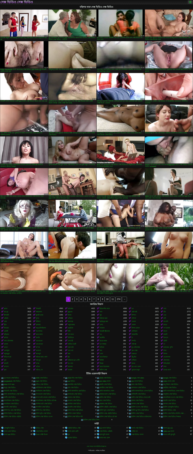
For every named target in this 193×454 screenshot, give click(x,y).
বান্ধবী (165, 334)
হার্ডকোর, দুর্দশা (168, 347)
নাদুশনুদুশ (7, 354)
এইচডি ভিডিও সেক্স (74, 428)
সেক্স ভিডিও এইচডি (106, 431)
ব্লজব (5, 308)
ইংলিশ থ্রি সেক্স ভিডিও (43, 410)
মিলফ (69, 315)
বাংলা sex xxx (168, 428)
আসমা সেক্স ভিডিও (137, 404)
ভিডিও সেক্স (40, 428)
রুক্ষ (69, 354)
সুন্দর (37, 318)
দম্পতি (133, 341)
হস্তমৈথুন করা (104, 321)
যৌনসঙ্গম (166, 360)
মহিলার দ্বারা (103, 318)
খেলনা (133, 321)
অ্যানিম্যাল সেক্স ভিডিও (43, 391)
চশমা (164, 350)
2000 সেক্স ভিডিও (42, 378)
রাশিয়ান (133, 360)
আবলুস (38, 354)
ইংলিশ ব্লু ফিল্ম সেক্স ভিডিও (140, 410)
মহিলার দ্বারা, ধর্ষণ (41, 357)
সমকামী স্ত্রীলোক (105, 331)
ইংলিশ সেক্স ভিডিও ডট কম (108, 416)
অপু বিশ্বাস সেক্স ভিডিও (170, 384)
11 (113, 299)
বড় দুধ (6, 312)
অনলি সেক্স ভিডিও (106, 384)
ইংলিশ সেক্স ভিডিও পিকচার (172, 416)
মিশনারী (6, 315)
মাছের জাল (167, 370)
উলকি (38, 337)
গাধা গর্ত (70, 350)
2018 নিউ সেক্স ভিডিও (75, 378)
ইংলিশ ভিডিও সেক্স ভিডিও (12, 413)
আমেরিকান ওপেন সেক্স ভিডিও (173, 397)
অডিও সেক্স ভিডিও (42, 384)
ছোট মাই (134, 312)
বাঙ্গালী (6, 363)
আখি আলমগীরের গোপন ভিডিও (142, 391)
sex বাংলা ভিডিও (137, 381)
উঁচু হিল (133, 357)
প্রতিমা (38, 366)
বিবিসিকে (71, 337)
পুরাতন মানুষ (135, 370)
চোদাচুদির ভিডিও (9, 428)
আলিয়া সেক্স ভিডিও (74, 404)
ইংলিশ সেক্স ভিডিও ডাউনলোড (141, 416)
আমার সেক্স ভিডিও (74, 397)
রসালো (6, 366)
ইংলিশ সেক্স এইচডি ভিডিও (108, 413)
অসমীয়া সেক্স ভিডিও (106, 388)
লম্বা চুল (38, 360)
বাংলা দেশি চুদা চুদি (169, 434)
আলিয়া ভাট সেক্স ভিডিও (44, 404)
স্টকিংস (38, 321)
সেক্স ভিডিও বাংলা (42, 431)
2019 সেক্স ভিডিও (105, 378)
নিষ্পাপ (133, 315)
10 (107, 299)
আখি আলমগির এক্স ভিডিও (77, 391)
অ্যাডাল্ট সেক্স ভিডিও (10, 391)
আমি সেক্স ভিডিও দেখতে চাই (140, 397)
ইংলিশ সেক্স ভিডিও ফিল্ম (91, 420)
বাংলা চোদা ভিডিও (10, 431)
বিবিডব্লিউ (166, 363)
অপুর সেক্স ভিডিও (10, 388)
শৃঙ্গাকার (38, 325)
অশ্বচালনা (39, 312)
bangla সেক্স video (137, 378)
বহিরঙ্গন (6, 334)
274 (118, 299)
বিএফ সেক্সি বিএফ (42, 434)
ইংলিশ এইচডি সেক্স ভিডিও (108, 407)
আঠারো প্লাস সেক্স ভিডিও (108, 394)
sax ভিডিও (71, 381)
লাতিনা (102, 347)
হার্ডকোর (70, 308)
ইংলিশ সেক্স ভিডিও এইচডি (12, 416)
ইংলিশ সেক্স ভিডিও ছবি (75, 416)
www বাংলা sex (9, 384)
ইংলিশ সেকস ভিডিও (74, 413)
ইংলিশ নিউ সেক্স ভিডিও (75, 410)
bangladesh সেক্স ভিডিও (12, 381)
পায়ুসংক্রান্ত (71, 325)
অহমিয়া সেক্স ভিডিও (170, 388)
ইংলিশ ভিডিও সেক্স (169, 410)
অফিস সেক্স (103, 370)
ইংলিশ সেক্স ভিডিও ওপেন (44, 416)
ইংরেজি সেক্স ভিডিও (74, 407)
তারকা (6, 344)
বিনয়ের (6, 328)
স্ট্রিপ (5, 325)
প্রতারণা (38, 350)
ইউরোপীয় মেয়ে (105, 308)
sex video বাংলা (105, 381)
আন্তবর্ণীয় (134, 334)
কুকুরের (70, 312)
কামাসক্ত (70, 321)
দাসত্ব (37, 363)
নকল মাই (70, 347)
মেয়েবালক (166, 357)
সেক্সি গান (134, 431)
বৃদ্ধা (5, 370)
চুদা (69, 434)
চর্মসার (6, 337)
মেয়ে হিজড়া (103, 357)
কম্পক (38, 347)
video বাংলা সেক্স (169, 381)
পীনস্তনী (38, 308)
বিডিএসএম (7, 357)
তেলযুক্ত (7, 350)
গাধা (164, 308)
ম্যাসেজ (70, 366)
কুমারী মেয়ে (39, 315)
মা (132, 337)
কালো (165, 331)
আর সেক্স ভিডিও (105, 400)
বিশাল (165, 354)
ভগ (132, 308)
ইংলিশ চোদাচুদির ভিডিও (171, 407)
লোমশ (133, 325)
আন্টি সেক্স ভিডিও (10, 397)
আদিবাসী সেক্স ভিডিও (138, 394)
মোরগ (6, 347)
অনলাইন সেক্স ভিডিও (75, 384)
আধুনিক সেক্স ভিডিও (170, 394)
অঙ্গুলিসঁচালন (41, 328)
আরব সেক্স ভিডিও (137, 400)
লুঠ (101, 315)
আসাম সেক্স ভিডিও (169, 404)
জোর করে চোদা (105, 438)
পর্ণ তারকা (166, 328)
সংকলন (102, 328)
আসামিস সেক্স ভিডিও (43, 407)
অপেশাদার (39, 331)
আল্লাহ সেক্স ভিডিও (106, 404)
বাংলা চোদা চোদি (73, 431)
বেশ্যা (101, 325)
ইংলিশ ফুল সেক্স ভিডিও (107, 410)
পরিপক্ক (133, 344)
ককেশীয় (102, 337)
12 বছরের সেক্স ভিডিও (11, 378)
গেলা (101, 354)
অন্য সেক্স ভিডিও (136, 384)
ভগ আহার (103, 344)
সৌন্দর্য (133, 318)
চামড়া (165, 325)
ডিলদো (165, 337)
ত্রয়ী (164, 318)
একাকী (6, 331)
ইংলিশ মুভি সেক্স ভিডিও (43, 413)
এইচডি (6, 318)
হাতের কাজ (103, 341)
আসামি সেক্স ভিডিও (10, 407)
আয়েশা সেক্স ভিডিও (74, 400)
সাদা (101, 312)
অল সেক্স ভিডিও (73, 388)
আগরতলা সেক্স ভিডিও (43, 394)
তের (164, 315)
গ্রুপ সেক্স (134, 350)
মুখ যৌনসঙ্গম (135, 347)
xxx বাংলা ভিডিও (105, 428)
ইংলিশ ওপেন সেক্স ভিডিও (139, 407)
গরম (5, 321)
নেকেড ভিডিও (72, 438)
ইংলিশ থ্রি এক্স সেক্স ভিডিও (12, 410)
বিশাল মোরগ (135, 328)
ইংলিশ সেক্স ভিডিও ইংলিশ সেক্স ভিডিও (175, 413)
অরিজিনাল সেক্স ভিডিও (43, 388)
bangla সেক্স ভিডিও (170, 378)
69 (68, 357)
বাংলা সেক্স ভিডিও (137, 428)
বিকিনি (102, 360)
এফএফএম (39, 344)
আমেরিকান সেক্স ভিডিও (11, 400)
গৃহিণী (165, 341)
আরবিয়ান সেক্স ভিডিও (11, 404)
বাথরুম (70, 370)
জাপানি (165, 321)
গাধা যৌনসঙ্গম (8, 341)
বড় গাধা (70, 363)
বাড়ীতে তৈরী (72, 344)
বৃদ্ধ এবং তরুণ (136, 366)
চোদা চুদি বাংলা (104, 434)
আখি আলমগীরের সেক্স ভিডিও (14, 394)
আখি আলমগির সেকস (107, 391)
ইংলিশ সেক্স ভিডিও (137, 413)
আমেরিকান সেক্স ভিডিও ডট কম (46, 400)
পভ (101, 334)
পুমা (5, 360)
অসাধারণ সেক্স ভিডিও (138, 388)
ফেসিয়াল (134, 331)
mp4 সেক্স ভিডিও (41, 381)
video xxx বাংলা (168, 431)
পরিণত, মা (39, 370)
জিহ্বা (101, 363)
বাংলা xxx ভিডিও (9, 434)
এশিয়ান (70, 318)
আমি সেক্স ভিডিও (105, 397)
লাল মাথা (71, 334)
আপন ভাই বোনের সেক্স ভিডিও (46, 397)
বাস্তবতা (134, 354)
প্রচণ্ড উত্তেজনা (104, 366)
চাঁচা (164, 312)
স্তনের (133, 363)
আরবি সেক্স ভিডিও (169, 400)
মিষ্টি (69, 331)
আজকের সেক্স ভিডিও (75, 394)
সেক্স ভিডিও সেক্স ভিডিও (16, 2)
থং (164, 344)
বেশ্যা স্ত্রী (70, 341)
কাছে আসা (39, 334)
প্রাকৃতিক (70, 328)
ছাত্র (101, 350)
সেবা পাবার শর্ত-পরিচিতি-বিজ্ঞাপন (96, 446)
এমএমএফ (39, 341)
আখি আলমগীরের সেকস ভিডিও (173, 391)
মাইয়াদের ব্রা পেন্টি (73, 360)
